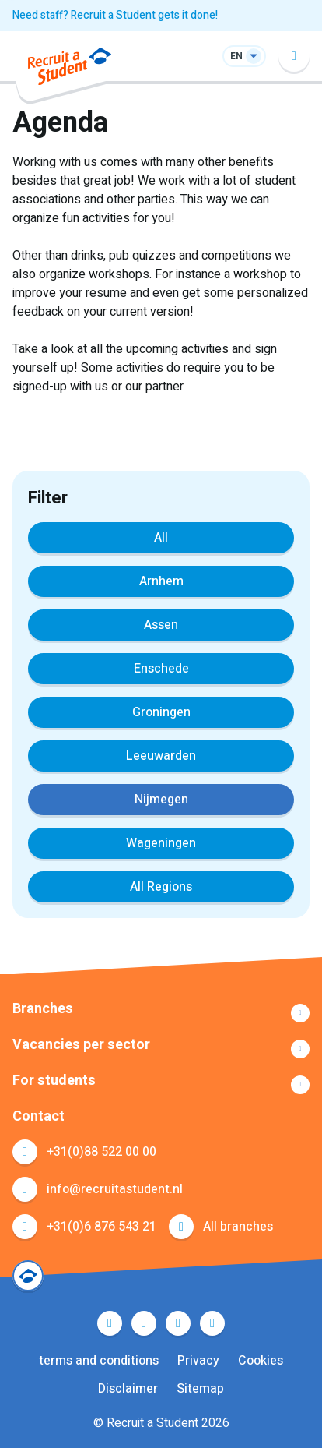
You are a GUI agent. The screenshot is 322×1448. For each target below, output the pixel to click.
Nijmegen (161, 799)
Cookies (260, 1360)
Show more (161, 1013)
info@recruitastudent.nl (115, 1189)
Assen (161, 625)
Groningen (161, 712)
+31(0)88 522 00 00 (101, 1152)
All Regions (161, 887)
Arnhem (161, 581)
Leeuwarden (161, 756)
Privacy (198, 1360)
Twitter (143, 1323)
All (161, 537)
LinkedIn (178, 1323)
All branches (238, 1226)
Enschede (161, 668)
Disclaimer (128, 1388)
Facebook (109, 1323)
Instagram (212, 1323)
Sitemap (200, 1388)
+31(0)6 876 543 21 (101, 1226)
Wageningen (161, 843)
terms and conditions (99, 1360)
